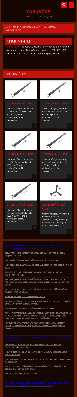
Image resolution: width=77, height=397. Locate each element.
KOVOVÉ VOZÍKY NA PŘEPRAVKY (18, 323)
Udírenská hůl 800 (19, 103)
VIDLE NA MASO (11, 308)
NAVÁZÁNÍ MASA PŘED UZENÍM (41, 279)
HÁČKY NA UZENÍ (52, 260)
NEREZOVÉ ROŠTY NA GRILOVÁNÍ (18, 359)
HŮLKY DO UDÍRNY (12, 289)
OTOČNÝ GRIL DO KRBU (20, 347)
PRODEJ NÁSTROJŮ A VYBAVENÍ (27, 27)
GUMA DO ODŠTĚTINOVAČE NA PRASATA (21, 301)
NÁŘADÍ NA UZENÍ (58, 282)
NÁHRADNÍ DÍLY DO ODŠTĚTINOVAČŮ (54, 301)
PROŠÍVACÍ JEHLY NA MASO (16, 279)
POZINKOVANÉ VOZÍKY (21, 325)
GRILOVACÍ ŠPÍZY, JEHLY (25, 369)
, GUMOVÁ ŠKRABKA (30, 304)
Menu (71, 5)
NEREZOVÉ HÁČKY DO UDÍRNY (17, 260)
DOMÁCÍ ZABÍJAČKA (41, 313)
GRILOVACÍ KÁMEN (57, 359)
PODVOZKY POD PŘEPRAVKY (44, 323)
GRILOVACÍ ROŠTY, (41, 359)
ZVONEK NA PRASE (57, 313)
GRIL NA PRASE (11, 345)
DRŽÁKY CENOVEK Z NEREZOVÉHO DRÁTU (22, 253)
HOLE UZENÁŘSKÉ (52, 289)
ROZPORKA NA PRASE (21, 318)
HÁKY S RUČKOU (17, 275)
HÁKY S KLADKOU (12, 265)
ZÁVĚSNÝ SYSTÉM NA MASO (33, 296)
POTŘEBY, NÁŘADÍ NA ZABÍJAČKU (18, 313)
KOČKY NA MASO (51, 265)
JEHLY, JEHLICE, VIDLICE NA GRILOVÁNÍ (21, 352)
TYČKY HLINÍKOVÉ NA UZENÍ (33, 289)
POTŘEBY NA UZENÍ (42, 282)
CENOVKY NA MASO (48, 253)
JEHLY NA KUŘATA (45, 352)
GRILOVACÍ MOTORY (13, 374)
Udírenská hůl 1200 (20, 204)
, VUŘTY (55, 366)
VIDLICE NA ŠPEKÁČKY (42, 366)
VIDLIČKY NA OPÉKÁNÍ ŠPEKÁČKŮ (19, 366)
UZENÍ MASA (50, 27)
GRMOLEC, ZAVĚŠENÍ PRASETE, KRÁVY (46, 318)
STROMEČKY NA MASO (32, 272)
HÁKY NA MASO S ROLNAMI (31, 265)
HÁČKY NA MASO (37, 260)
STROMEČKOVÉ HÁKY (13, 272)
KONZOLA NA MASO (13, 296)
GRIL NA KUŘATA (37, 345)
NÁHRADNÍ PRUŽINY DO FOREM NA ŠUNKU (36, 308)
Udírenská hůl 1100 (55, 154)
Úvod (7, 27)
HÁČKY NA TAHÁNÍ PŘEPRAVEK (44, 325)
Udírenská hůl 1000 (20, 154)
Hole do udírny (12, 46)
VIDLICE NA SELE (60, 352)
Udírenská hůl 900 (54, 103)
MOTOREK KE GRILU (31, 374)
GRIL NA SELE (23, 345)
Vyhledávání (64, 5)
